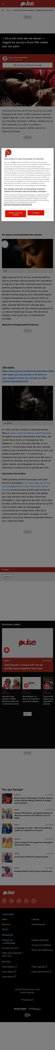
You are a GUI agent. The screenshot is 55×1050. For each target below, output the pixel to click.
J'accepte (35, 213)
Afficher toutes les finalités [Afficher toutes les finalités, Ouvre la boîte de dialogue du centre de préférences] (16, 214)
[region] (27, 184)
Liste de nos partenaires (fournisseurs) (17, 205)
